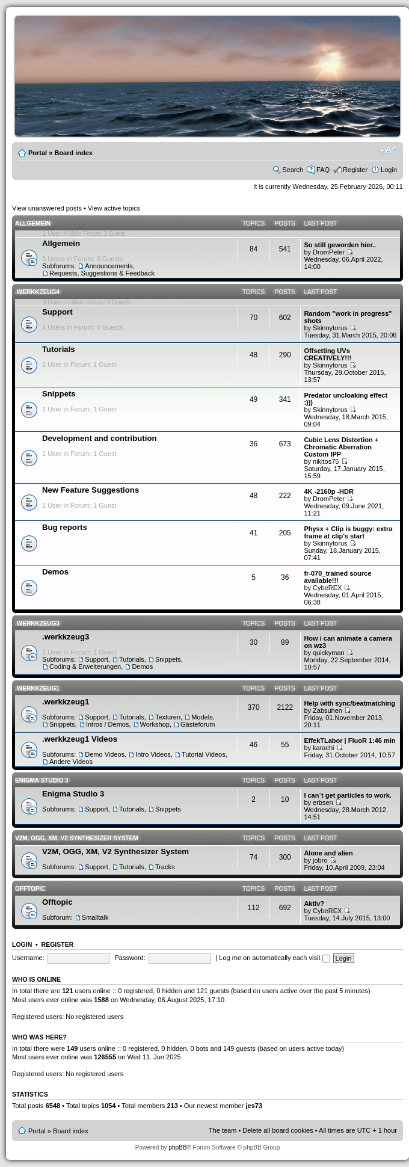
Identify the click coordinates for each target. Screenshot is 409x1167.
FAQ (323, 169)
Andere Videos (71, 761)
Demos (55, 571)
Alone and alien (328, 853)
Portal (37, 152)
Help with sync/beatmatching (349, 703)
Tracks (165, 866)
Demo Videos (105, 754)
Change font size (388, 150)
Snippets (59, 393)
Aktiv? (314, 903)
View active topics (114, 208)
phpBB (177, 1147)
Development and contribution (99, 438)
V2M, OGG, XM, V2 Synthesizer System (76, 838)
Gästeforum (197, 724)
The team (222, 1130)
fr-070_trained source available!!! (337, 577)
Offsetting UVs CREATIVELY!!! (327, 354)
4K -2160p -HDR (329, 491)
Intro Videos (153, 754)
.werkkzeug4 (37, 292)
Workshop (155, 724)
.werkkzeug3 (37, 623)
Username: (28, 957)
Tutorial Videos (204, 754)
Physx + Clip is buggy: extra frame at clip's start (348, 532)
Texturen (167, 717)
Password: (129, 957)
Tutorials (58, 349)
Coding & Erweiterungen (85, 666)
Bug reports (64, 527)
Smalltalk (95, 917)
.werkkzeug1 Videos (79, 739)
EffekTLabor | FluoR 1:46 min (349, 740)
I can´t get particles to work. (347, 795)
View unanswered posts (47, 208)
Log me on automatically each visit (274, 957)
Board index (73, 152)
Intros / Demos (107, 724)
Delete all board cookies (277, 1130)
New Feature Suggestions (90, 489)
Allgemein (33, 223)
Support (57, 311)
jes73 (253, 1105)
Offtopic (30, 888)
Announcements (109, 265)
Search (292, 169)
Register (355, 169)
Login (389, 169)
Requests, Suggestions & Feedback (102, 273)
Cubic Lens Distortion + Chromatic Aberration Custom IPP (341, 447)
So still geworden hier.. (340, 244)
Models (201, 717)
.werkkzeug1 (37, 688)
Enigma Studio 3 (42, 780)
